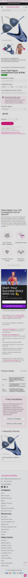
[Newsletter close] (25, 271)
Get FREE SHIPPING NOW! (14, 306)
